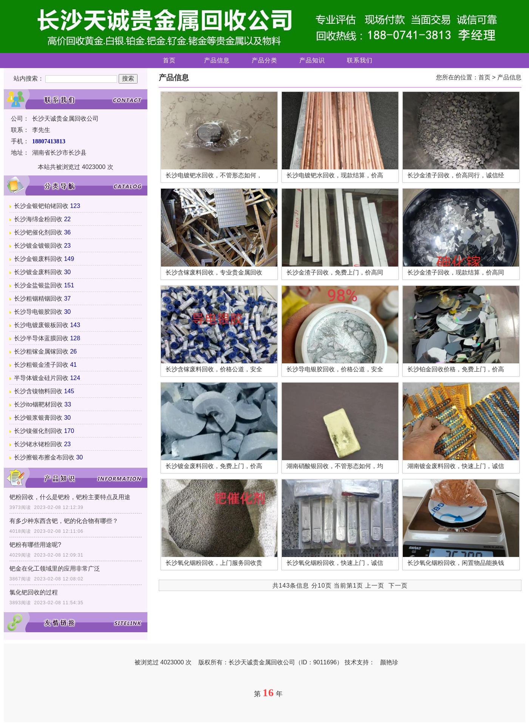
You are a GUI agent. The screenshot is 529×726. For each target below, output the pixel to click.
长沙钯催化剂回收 (38, 232)
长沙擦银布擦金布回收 (44, 457)
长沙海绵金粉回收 (38, 219)
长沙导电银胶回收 (38, 312)
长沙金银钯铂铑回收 (41, 206)
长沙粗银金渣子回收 (41, 364)
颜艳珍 (389, 662)
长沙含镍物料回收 (38, 391)
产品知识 (312, 60)
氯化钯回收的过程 (33, 592)
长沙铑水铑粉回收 (38, 444)
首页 (169, 60)
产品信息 (217, 60)
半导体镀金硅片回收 (41, 378)
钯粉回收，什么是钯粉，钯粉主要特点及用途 (69, 497)
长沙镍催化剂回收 (38, 431)
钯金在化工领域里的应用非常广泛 (54, 568)
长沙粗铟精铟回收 (38, 298)
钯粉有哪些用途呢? (35, 544)
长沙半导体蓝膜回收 (41, 338)
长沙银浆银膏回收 (38, 417)
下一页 (398, 585)
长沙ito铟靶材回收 (38, 404)
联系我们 (360, 60)
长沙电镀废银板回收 (41, 325)
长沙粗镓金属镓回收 (41, 351)
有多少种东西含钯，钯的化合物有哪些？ (63, 521)
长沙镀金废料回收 (38, 272)
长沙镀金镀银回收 (38, 245)
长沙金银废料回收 (38, 259)
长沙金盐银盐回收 (38, 285)
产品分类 (264, 60)
